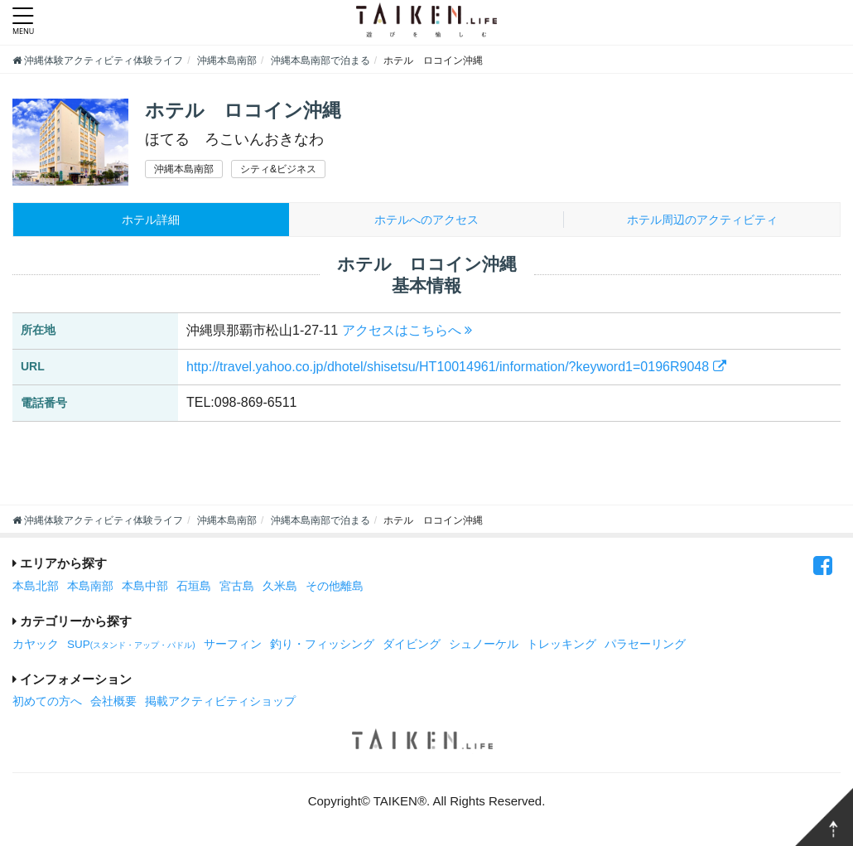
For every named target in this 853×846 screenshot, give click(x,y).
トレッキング (561, 645)
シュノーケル (483, 645)
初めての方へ (47, 703)
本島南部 (90, 587)
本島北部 (35, 587)
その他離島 (335, 587)
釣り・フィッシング (322, 645)
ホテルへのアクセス (426, 220)
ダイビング (412, 645)
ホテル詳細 (151, 220)
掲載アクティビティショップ (220, 703)
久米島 (280, 587)
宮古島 (236, 587)
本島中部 (145, 587)
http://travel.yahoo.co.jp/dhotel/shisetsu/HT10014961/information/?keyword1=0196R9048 (456, 367)
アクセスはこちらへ (407, 331)
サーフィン (233, 645)
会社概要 (113, 703)
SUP (131, 645)
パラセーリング (645, 645)
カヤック (35, 645)
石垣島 (193, 587)
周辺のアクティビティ (702, 220)
